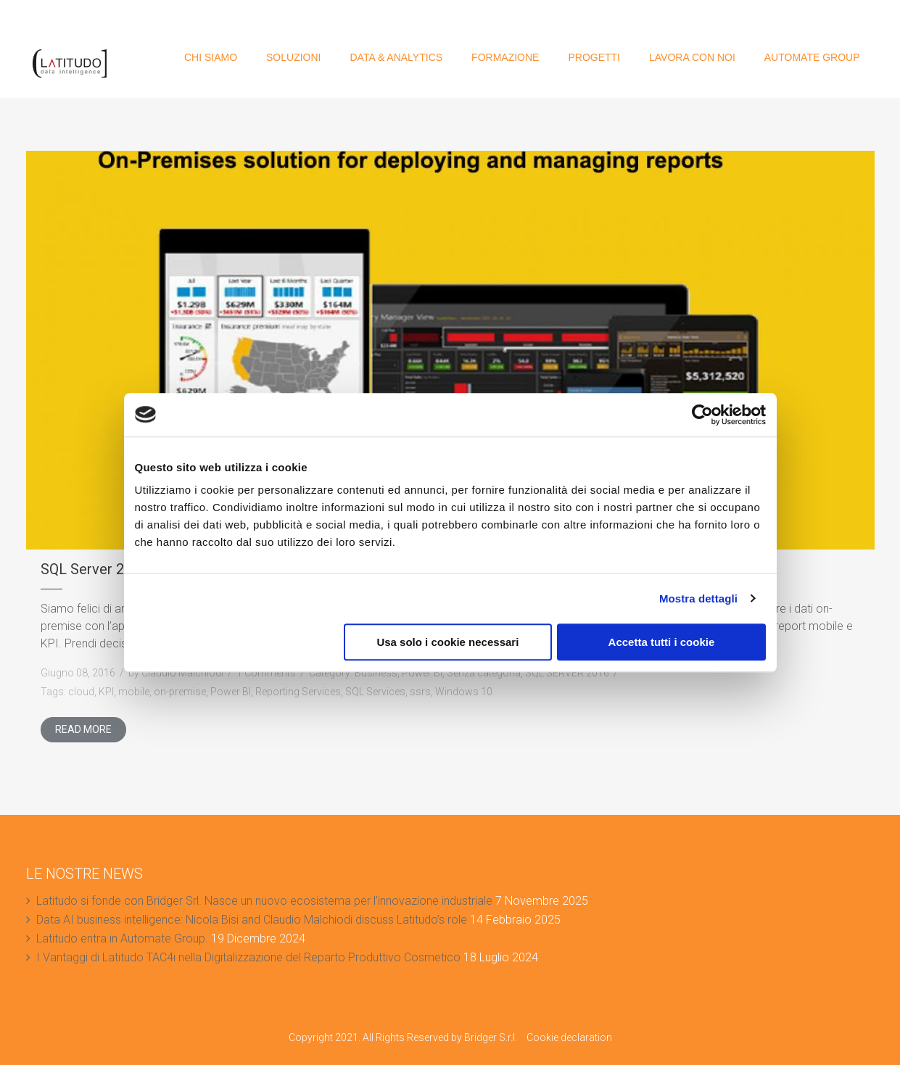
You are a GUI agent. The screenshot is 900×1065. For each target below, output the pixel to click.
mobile (133, 691)
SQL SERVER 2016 (567, 673)
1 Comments (266, 673)
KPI (106, 691)
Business (376, 673)
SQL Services (375, 691)
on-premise (180, 691)
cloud (81, 691)
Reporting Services (298, 691)
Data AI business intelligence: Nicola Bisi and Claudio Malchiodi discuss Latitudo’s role (251, 920)
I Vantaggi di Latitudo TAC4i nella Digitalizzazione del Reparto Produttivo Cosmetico (248, 957)
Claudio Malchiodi (182, 673)
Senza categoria (484, 673)
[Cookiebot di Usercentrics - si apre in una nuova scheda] (702, 415)
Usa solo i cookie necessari (447, 642)
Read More (83, 729)
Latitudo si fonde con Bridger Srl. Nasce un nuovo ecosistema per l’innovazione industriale (264, 901)
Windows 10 (463, 691)
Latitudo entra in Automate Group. (122, 938)
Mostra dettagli (698, 598)
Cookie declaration (569, 1037)
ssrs (420, 691)
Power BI (422, 673)
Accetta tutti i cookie (661, 642)
